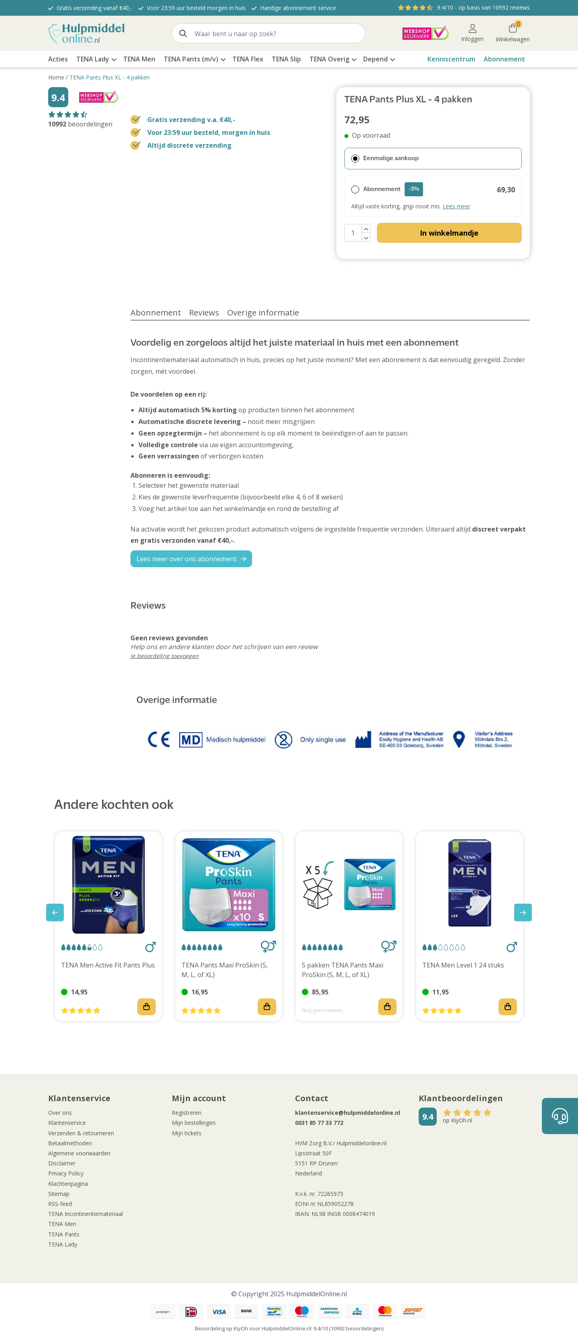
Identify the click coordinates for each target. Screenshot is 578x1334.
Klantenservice (67, 1122)
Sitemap (58, 1194)
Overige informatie (263, 312)
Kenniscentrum (451, 59)
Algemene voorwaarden (79, 1153)
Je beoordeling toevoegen (164, 656)
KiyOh (241, 1328)
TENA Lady (62, 1244)
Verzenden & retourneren (81, 1133)
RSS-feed (60, 1204)
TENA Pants (63, 1234)
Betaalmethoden (70, 1143)
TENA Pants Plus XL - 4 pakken (109, 77)
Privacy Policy (65, 1173)
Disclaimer (61, 1163)
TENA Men (62, 1224)
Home (56, 77)
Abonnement (504, 59)
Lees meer (456, 206)
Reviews (204, 312)
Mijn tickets (186, 1133)
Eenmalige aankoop (385, 159)
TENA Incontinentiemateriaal (85, 1214)
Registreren (186, 1112)
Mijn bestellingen (194, 1122)
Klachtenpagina (68, 1183)
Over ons (60, 1112)
